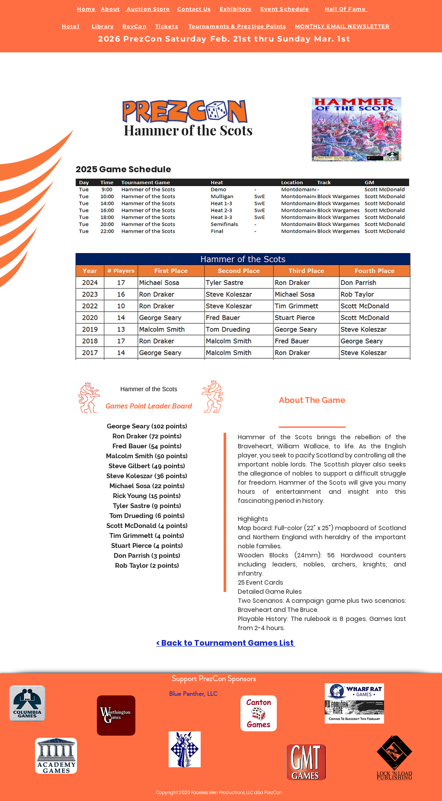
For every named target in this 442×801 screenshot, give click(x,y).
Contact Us (194, 9)
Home (86, 9)
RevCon (134, 26)
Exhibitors (236, 9)
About (110, 9)
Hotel (70, 26)
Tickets (166, 26)
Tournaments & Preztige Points (237, 26)
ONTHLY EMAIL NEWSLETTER (345, 26)
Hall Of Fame (346, 9)
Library (103, 26)
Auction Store (147, 9)
